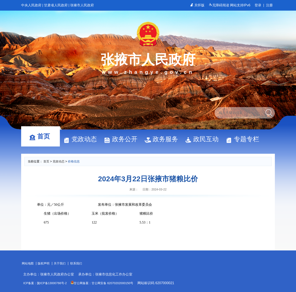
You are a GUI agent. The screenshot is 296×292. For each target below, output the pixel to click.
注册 (269, 5)
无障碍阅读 (219, 5)
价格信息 (74, 161)
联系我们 (76, 263)
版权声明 (43, 263)
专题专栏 (244, 139)
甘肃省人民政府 (56, 5)
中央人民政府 (31, 5)
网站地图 (28, 263)
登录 (258, 5)
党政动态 (82, 139)
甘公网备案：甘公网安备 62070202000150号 (102, 283)
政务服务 (163, 139)
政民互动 (204, 139)
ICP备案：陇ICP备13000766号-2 (45, 283)
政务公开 (122, 139)
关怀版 (197, 5)
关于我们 (60, 263)
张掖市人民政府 (82, 5)
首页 (41, 136)
